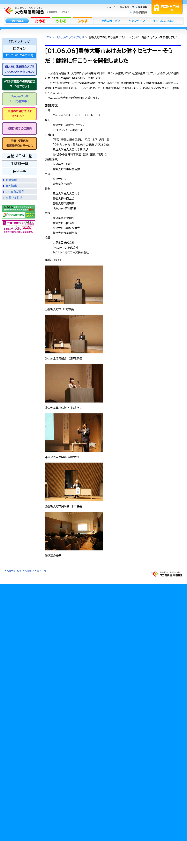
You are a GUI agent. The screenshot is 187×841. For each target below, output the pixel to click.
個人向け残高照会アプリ (19, 69)
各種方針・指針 (14, 571)
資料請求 (11, 185)
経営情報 (11, 180)
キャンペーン (137, 20)
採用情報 (141, 7)
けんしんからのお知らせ (70, 37)
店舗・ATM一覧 (167, 7)
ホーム (112, 7)
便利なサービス (109, 20)
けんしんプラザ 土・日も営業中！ (19, 99)
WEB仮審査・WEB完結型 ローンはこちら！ (19, 84)
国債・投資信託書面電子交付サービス (19, 143)
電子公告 (41, 571)
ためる (40, 20)
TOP (48, 37)
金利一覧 (19, 171)
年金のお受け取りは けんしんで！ (20, 114)
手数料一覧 (19, 163)
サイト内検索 (139, 12)
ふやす (82, 20)
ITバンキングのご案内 (19, 55)
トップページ (17, 20)
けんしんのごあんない (164, 20)
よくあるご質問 (15, 191)
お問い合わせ (14, 197)
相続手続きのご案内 (19, 128)
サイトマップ (126, 7)
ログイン (19, 48)
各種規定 (29, 571)
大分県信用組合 (36, 10)
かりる (61, 20)
